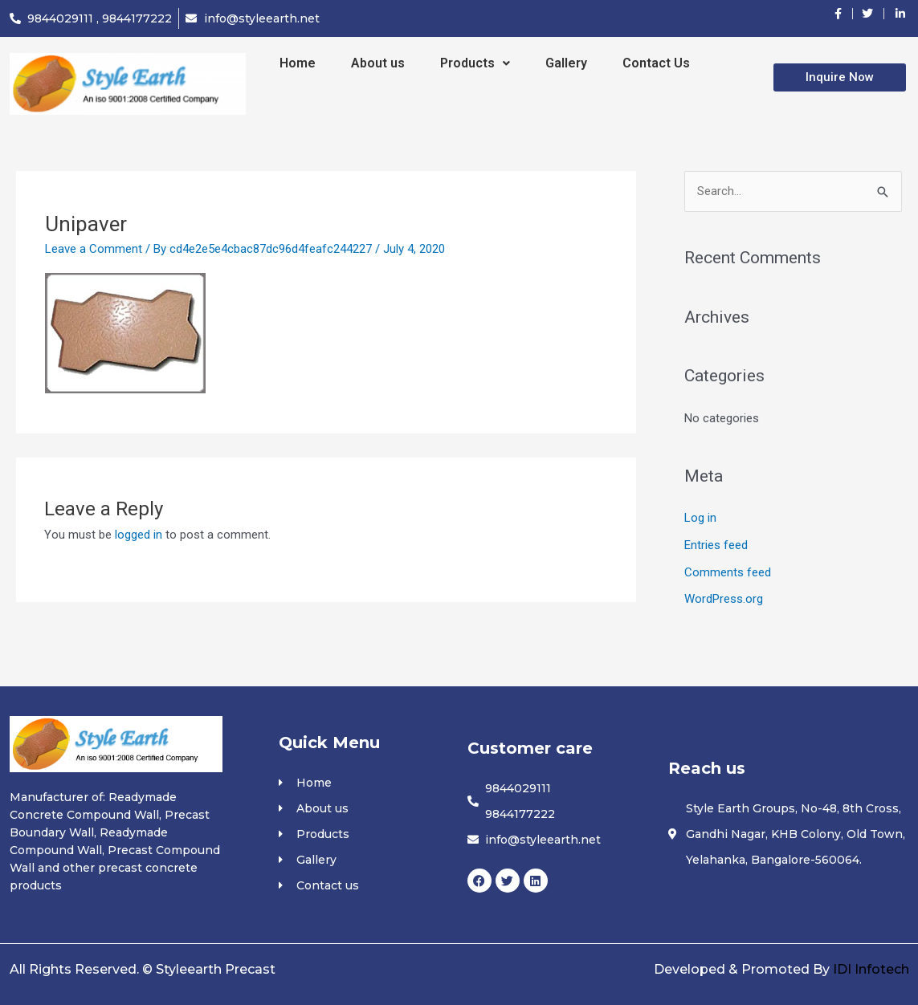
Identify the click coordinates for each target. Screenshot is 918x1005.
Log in (700, 518)
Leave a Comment (93, 249)
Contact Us (656, 63)
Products (475, 63)
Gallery (566, 63)
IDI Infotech (871, 969)
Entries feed (716, 545)
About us (378, 63)
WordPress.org (723, 599)
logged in (138, 534)
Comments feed (727, 572)
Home (297, 63)
